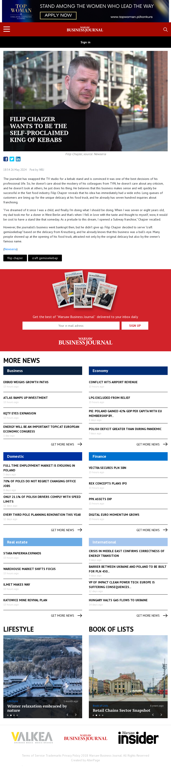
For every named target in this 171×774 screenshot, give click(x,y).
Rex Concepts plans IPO (108, 483)
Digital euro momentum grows (114, 515)
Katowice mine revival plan (25, 600)
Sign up (135, 326)
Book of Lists (111, 629)
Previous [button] (11, 13)
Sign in (85, 42)
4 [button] (17, 715)
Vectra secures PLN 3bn (107, 468)
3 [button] (14, 715)
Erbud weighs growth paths (26, 382)
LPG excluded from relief (109, 398)
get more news (66, 444)
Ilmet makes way (16, 585)
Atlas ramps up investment (25, 398)
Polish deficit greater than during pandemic (125, 429)
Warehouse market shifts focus (29, 569)
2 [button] (11, 715)
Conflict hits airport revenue (113, 382)
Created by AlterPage (85, 760)
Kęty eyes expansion (19, 413)
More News (21, 360)
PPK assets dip (100, 499)
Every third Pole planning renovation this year (42, 515)
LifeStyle (12, 701)
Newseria (10, 249)
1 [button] (7, 715)
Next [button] (160, 11)
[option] (85, 11)
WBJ (41, 169)
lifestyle (18, 629)
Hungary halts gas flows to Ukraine (118, 600)
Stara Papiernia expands (22, 553)
